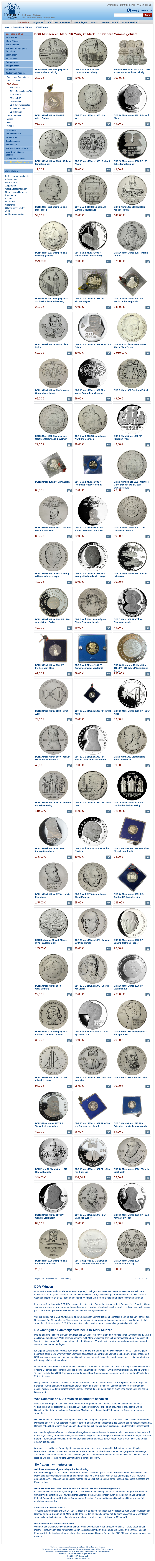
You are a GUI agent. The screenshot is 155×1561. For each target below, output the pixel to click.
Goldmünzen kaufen (14, 214)
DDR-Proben (15, 101)
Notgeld (10, 126)
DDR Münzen (12, 84)
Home (6, 27)
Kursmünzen (49, 1307)
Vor (150, 1278)
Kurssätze (61, 1307)
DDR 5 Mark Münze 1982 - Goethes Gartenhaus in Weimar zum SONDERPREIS (131, 485)
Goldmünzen (11, 55)
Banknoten (10, 69)
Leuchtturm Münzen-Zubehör (14, 153)
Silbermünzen (11, 59)
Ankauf (92, 1533)
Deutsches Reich (14, 115)
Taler (9, 122)
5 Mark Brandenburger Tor (21, 91)
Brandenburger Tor (100, 1351)
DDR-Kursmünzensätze (20, 105)
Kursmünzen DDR (17, 108)
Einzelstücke (11, 37)
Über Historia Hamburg (16, 192)
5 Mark (138, 1304)
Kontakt (8, 198)
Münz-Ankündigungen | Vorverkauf (15, 49)
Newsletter (10, 201)
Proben (70, 1307)
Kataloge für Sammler (15, 158)
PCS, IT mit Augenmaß (80, 1556)
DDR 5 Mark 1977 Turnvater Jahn (130, 1077)
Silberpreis (10, 205)
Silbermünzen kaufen (15, 208)
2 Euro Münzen (12, 41)
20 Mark (38, 1307)
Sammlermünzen (13, 134)
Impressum (10, 195)
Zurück (135, 1278)
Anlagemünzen (12, 66)
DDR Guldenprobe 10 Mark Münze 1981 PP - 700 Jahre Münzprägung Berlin (131, 668)
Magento (87, 1558)
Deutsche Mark (13, 81)
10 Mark (146, 1304)
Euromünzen (11, 130)
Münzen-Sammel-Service (16, 148)
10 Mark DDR (15, 95)
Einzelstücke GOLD (14, 34)
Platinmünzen (11, 62)
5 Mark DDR (15, 88)
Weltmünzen (11, 145)
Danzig (10, 119)
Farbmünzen (11, 137)
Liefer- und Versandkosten (17, 176)
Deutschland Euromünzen (18, 77)
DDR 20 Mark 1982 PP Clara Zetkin (52, 482)
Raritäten (82, 1307)
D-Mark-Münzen (61, 1317)
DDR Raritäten (16, 112)
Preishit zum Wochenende (17, 162)
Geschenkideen (12, 141)
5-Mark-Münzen (65, 1472)
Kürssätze (140, 1479)
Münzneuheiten (12, 45)
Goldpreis (9, 211)
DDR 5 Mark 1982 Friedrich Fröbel (131, 390)
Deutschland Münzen (22, 27)
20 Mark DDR (15, 98)
